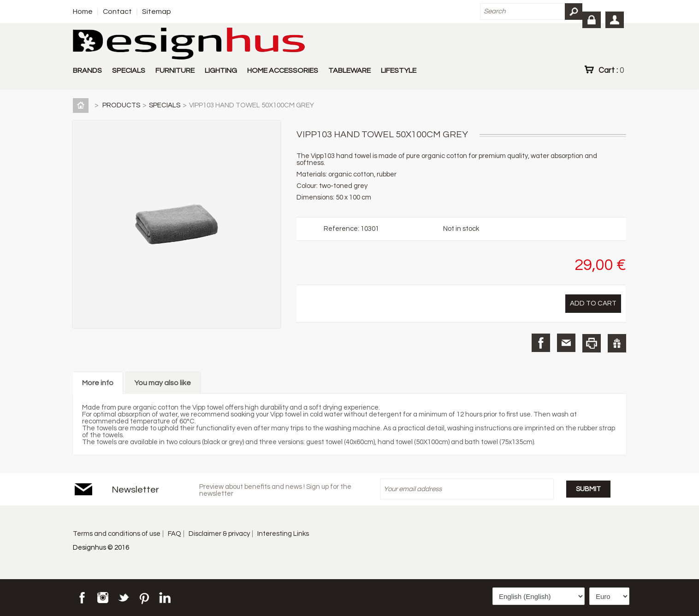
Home (83, 11)
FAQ (174, 533)
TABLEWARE (349, 70)
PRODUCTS (121, 105)
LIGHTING (221, 70)
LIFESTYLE (398, 70)
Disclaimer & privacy (219, 533)
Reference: (342, 228)
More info (97, 383)
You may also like (162, 383)
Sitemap (156, 11)
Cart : (611, 70)
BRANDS (87, 70)
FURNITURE (175, 70)
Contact (117, 11)
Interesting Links (283, 533)
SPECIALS (128, 70)
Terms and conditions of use (116, 533)
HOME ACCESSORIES (282, 70)
